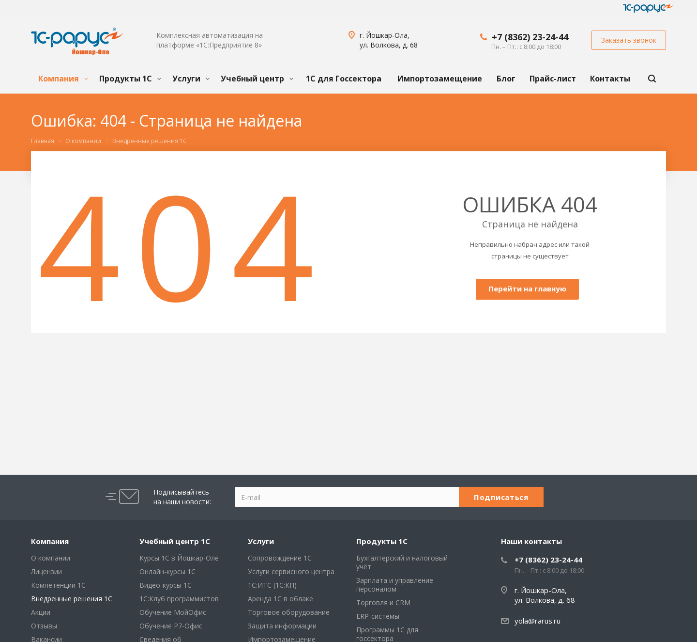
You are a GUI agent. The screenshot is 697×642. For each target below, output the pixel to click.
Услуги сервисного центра (291, 571)
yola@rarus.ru (538, 621)
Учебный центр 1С (174, 541)
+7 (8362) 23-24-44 (530, 37)
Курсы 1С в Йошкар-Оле (179, 557)
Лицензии (46, 571)
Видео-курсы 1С (165, 585)
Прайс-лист (553, 78)
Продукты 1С (130, 78)
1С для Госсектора (343, 78)
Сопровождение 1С (280, 557)
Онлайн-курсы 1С (167, 571)
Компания (63, 78)
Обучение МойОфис (172, 612)
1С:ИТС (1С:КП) (272, 585)
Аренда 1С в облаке (280, 598)
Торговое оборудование (289, 612)
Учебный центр (257, 78)
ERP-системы (377, 616)
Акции (40, 612)
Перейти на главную (527, 288)
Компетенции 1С (58, 585)
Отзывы (44, 625)
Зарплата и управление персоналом (394, 585)
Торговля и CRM (383, 602)
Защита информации (282, 625)
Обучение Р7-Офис (170, 625)
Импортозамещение (439, 78)
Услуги (191, 78)
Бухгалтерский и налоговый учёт (402, 562)
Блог (506, 78)
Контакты (610, 78)
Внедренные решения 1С (71, 598)
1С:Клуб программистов (179, 598)
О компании (50, 557)
